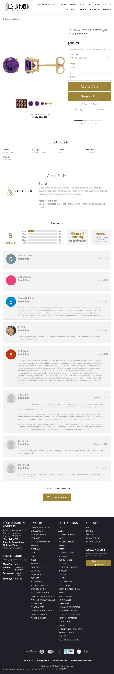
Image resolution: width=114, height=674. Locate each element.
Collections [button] (60, 5)
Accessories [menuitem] (36, 581)
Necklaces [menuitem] (36, 552)
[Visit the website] (59, 651)
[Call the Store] (10, 539)
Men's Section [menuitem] (37, 574)
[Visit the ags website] (31, 651)
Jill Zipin (22, 327)
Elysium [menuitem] (62, 563)
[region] (34, 65)
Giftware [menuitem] (35, 570)
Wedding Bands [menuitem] (38, 534)
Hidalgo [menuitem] (62, 570)
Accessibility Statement (81, 660)
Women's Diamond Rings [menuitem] (43, 596)
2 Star (24, 240)
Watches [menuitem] (35, 578)
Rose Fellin (23, 441)
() (59, 231)
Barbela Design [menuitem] (66, 541)
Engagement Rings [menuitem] (40, 592)
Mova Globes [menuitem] (64, 599)
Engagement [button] (44, 5)
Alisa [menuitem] (60, 531)
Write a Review (57, 497)
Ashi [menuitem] (60, 538)
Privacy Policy (93, 538)
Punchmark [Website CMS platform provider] (62, 669)
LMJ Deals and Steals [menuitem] (41, 527)
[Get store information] (12, 548)
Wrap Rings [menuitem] (36, 603)
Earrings (77, 203)
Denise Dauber (26, 255)
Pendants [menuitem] (35, 538)
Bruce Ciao (23, 464)
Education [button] (85, 5)
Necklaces (51, 203)
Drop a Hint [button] (89, 96)
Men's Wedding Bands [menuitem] (41, 610)
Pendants (87, 203)
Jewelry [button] (73, 5)
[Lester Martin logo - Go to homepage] (17, 6)
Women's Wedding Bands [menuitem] (43, 599)
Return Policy (93, 541)
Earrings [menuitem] (35, 549)
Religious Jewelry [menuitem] (39, 585)
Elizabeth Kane (26, 298)
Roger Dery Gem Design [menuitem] (69, 614)
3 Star (24, 237)
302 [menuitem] (60, 527)
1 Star (24, 243)
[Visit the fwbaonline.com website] (50, 651)
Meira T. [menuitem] (62, 592)
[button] (70, 9)
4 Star (24, 234)
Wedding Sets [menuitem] (37, 607)
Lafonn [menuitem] (62, 574)
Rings (69, 203)
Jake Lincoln (24, 276)
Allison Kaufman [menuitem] (67, 534)
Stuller (60, 152)
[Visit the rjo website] (86, 651)
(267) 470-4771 (40, 117)
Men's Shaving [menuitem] (65, 596)
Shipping (78, 109)
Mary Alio (23, 394)
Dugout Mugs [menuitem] (65, 560)
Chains (42, 203)
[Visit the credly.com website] (79, 651)
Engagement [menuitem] (37, 531)
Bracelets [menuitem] (35, 563)
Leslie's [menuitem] (62, 578)
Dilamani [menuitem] (62, 556)
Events (89, 531)
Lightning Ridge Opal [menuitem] (69, 589)
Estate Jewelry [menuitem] (38, 567)
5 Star (24, 231)
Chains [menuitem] (34, 556)
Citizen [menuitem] (61, 549)
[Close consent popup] (56, 669)
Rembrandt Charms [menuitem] (68, 610)
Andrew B (23, 350)
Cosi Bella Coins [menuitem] (66, 552)
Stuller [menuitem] (62, 636)
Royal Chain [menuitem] (64, 621)
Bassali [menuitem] (62, 545)
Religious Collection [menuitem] (69, 607)
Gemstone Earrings (13, 19)
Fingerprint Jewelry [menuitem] (68, 567)
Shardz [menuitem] (62, 625)
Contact (106, 5)
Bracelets (61, 203)
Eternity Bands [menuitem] (38, 589)
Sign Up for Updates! (98, 563)
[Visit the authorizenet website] (42, 651)
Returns (100, 109)
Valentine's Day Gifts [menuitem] (68, 639)
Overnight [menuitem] (63, 603)
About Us (90, 527)
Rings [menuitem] (33, 560)
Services (90, 534)
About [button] (96, 5)
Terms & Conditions (60, 660)
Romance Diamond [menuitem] (67, 618)
